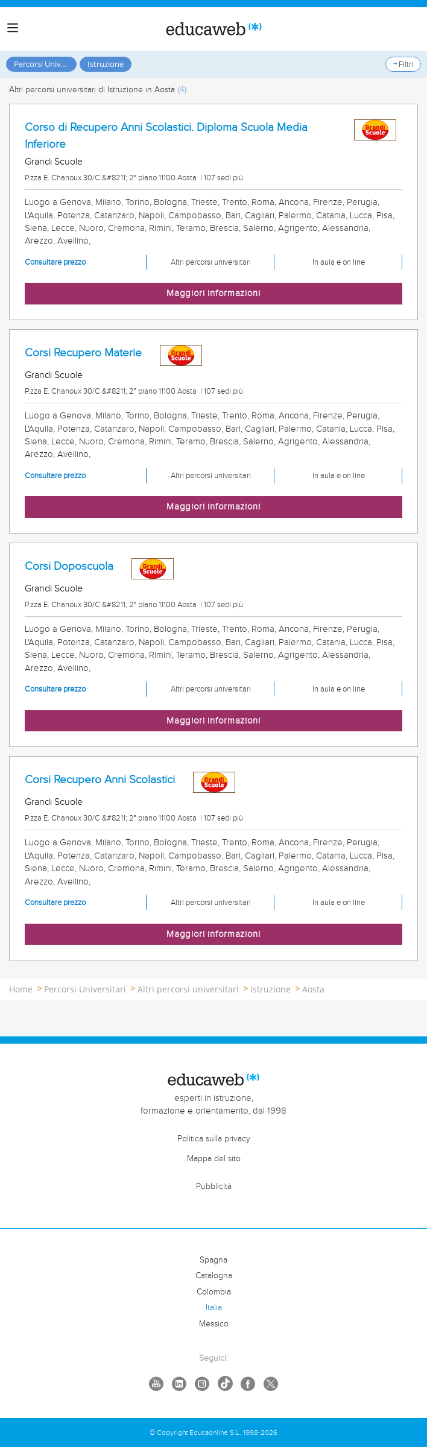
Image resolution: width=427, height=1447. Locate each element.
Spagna (213, 1260)
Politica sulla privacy (213, 1139)
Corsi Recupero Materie (83, 352)
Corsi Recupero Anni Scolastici (100, 779)
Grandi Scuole (54, 162)
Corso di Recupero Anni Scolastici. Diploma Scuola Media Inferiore (166, 135)
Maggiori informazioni (213, 293)
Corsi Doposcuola (69, 566)
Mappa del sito (214, 1159)
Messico (214, 1324)
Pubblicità (214, 1186)
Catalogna (213, 1276)
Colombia (214, 1292)
